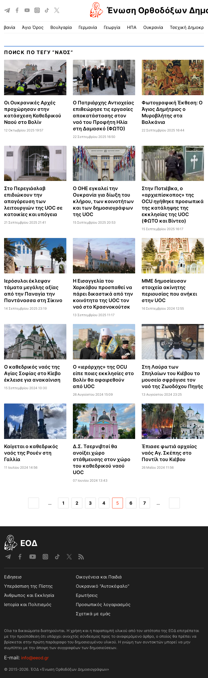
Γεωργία (112, 27)
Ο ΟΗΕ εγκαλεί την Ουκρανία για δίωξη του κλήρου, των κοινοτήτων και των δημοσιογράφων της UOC (103, 201)
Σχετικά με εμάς (93, 613)
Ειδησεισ (13, 577)
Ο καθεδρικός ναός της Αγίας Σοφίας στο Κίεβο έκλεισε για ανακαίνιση (32, 373)
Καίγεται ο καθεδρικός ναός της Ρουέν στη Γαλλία (31, 453)
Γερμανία (88, 27)
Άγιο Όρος (33, 27)
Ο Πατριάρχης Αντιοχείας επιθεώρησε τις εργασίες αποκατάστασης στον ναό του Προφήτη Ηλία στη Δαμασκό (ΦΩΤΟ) (103, 115)
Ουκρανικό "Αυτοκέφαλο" (102, 586)
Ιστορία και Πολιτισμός (27, 604)
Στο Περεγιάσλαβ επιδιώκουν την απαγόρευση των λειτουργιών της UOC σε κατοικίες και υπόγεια (33, 201)
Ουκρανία (153, 27)
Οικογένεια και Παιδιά (99, 577)
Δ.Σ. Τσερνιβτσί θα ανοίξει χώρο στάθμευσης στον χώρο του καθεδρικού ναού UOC (101, 459)
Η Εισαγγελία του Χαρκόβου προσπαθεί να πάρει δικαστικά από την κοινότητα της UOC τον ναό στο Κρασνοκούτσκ (103, 294)
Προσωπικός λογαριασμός (103, 604)
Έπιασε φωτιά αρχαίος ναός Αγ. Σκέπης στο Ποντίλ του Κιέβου (169, 453)
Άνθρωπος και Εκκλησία (29, 595)
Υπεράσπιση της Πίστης (28, 586)
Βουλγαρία (61, 27)
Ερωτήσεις (87, 595)
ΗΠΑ (131, 27)
